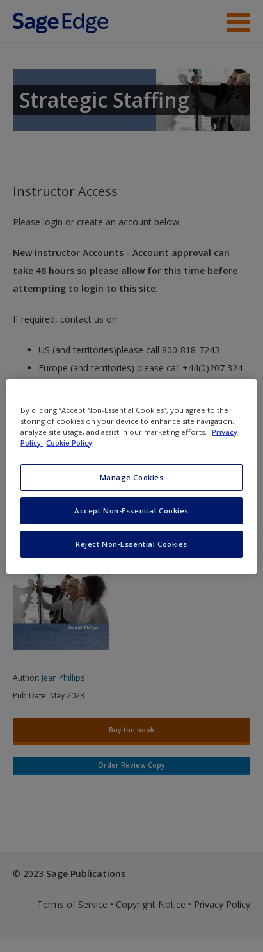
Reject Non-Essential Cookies (131, 544)
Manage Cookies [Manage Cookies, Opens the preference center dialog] (132, 477)
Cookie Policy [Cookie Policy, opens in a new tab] (69, 443)
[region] (131, 475)
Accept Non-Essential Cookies (131, 510)
